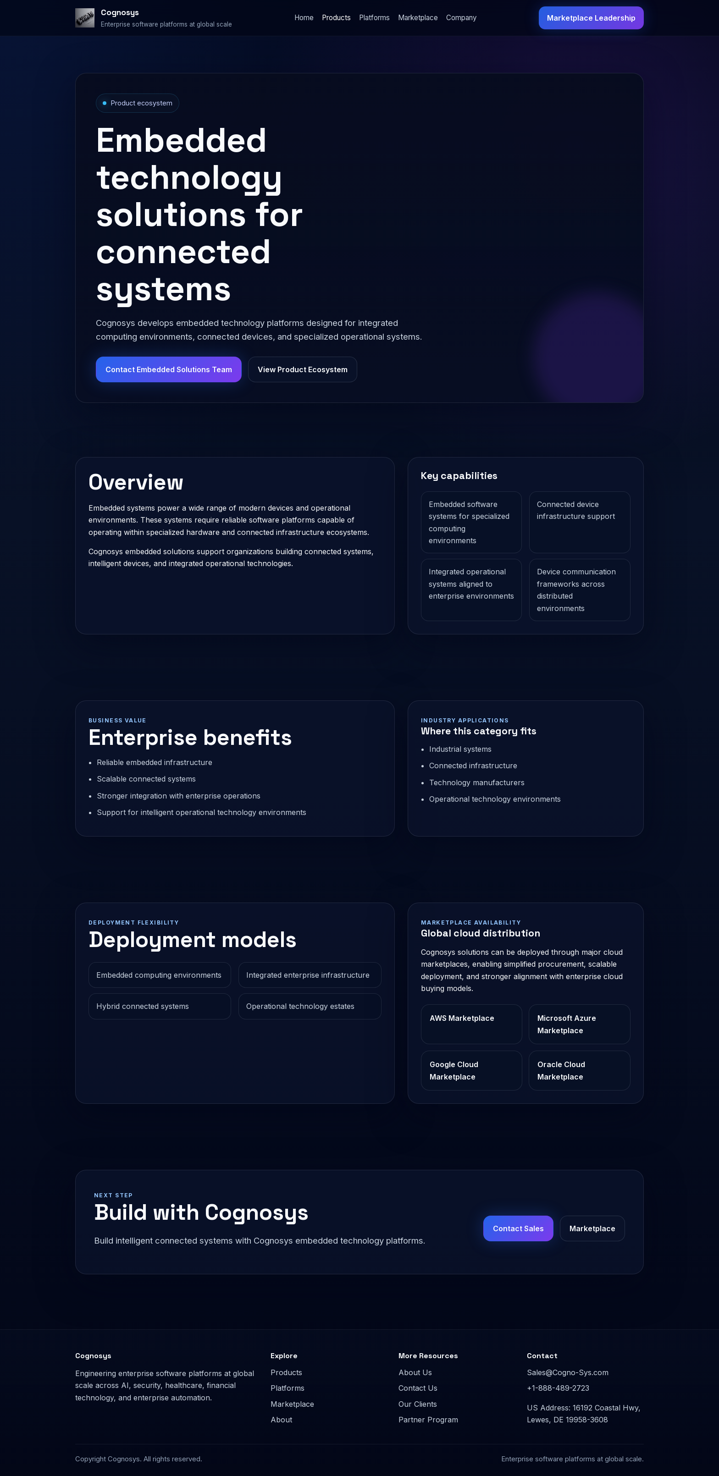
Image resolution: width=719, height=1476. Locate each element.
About (281, 1419)
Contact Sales (518, 1228)
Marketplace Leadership (591, 17)
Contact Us (417, 1388)
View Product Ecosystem (303, 369)
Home (304, 17)
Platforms (374, 17)
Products (336, 17)
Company (461, 17)
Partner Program (428, 1419)
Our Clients (417, 1404)
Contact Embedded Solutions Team (168, 369)
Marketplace (418, 17)
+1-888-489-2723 (558, 1388)
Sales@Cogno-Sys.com (567, 1372)
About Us (415, 1372)
